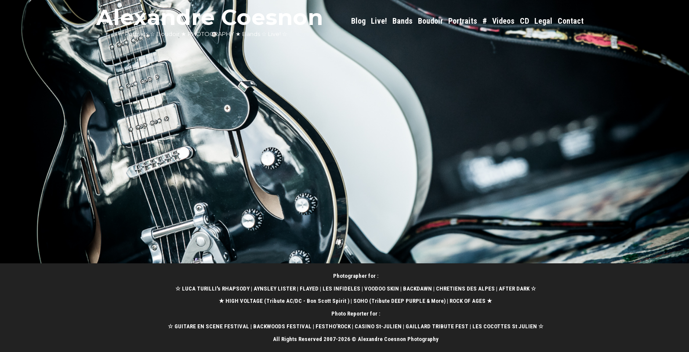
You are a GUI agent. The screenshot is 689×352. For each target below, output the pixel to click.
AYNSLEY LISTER (275, 288)
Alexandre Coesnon (209, 17)
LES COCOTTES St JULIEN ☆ (508, 326)
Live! (379, 20)
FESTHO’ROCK (333, 326)
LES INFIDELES (341, 288)
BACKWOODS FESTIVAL (282, 326)
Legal (543, 20)
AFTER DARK (514, 288)
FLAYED (309, 288)
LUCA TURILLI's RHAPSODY (216, 288)
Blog (358, 20)
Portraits (462, 20)
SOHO (360, 301)
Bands (402, 20)
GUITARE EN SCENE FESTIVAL (211, 326)
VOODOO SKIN (381, 288)
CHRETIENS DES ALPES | (467, 288)
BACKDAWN (417, 288)
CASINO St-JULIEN (378, 326)
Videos (503, 20)
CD (524, 20)
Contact (571, 20)
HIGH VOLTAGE (244, 301)
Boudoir (430, 20)
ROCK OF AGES (468, 301)
